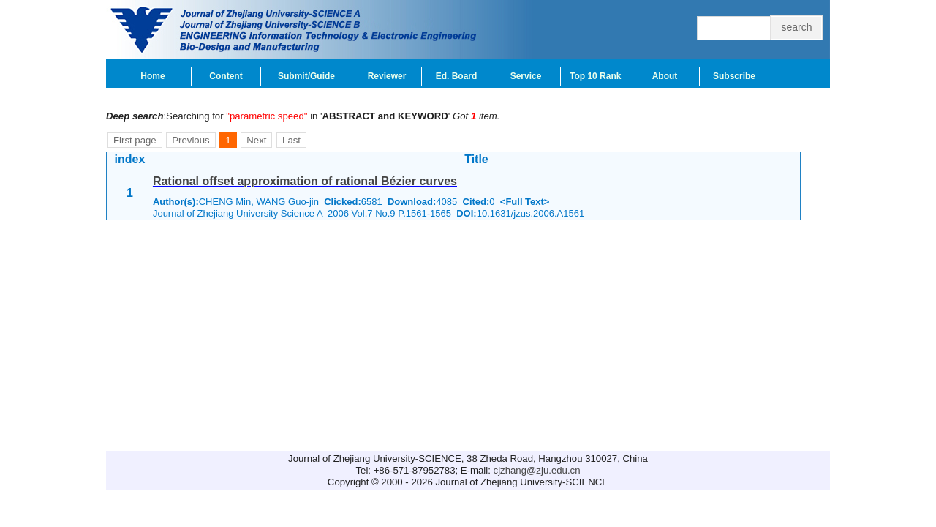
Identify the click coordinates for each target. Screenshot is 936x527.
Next (256, 140)
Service (526, 76)
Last (291, 140)
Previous (190, 140)
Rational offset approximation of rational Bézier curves (305, 181)
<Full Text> (525, 201)
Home (152, 76)
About (665, 76)
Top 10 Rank (595, 76)
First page (134, 140)
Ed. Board (457, 76)
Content (225, 76)
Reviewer (387, 76)
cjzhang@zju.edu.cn (537, 470)
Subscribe (734, 76)
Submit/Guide (306, 76)
